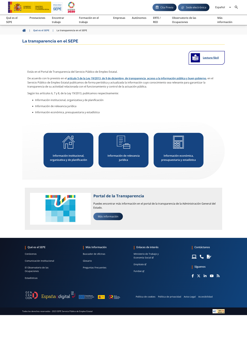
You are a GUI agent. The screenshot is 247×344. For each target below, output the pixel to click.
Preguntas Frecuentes (94, 267)
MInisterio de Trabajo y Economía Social (146, 255)
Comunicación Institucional (39, 260)
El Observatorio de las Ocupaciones (37, 269)
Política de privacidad (169, 296)
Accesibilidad (205, 296)
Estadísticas (31, 278)
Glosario (87, 260)
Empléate (139, 264)
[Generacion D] (73, 295)
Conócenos (31, 253)
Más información (108, 216)
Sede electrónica (196, 7)
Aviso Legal (190, 296)
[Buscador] (236, 7)
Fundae (138, 271)
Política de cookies (145, 296)
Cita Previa (166, 7)
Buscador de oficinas (94, 253)
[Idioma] (223, 7)
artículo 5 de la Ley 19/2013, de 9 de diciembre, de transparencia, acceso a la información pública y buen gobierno (136, 78)
